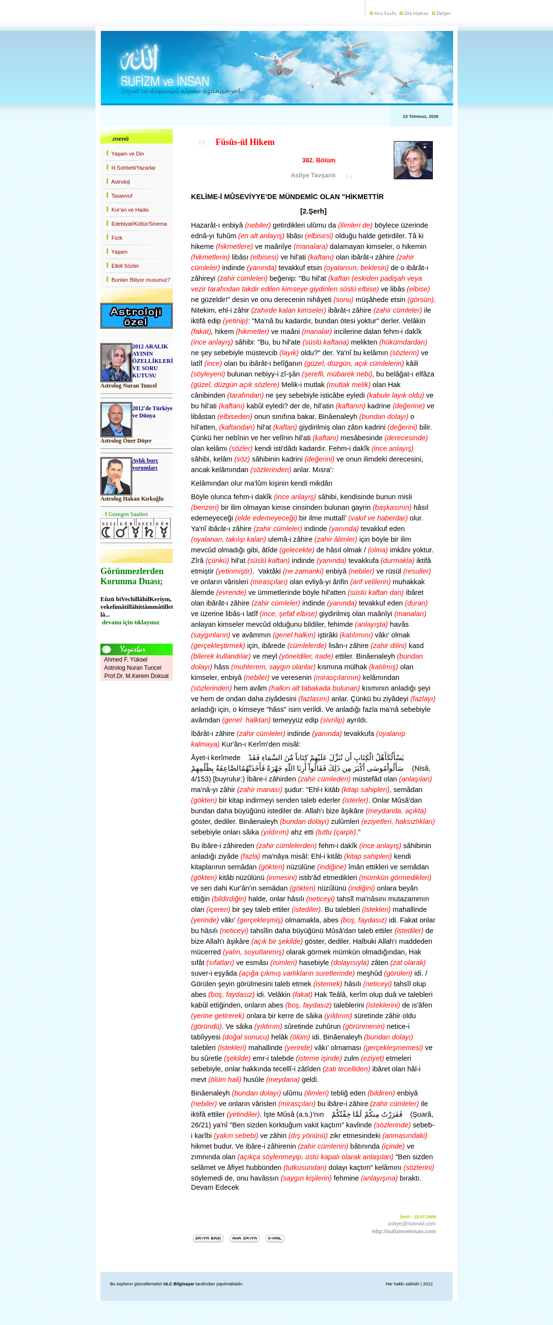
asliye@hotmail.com (412, 1223)
